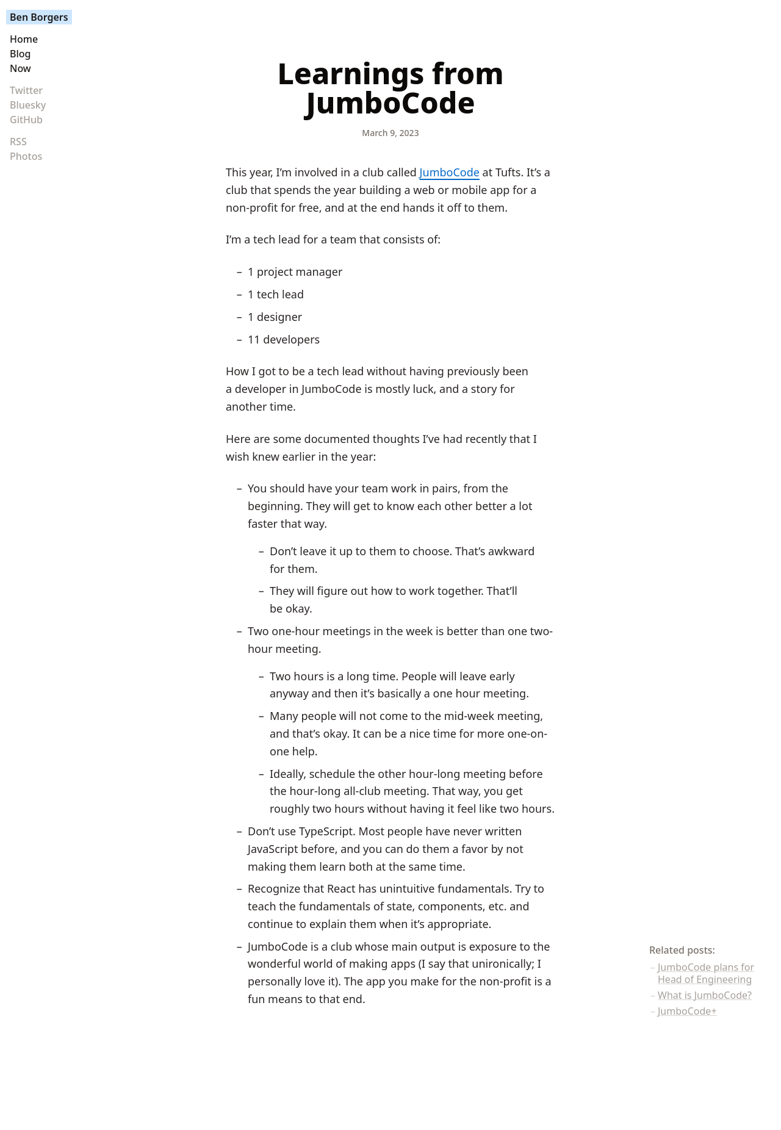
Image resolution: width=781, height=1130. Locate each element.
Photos (26, 156)
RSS (18, 141)
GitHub (26, 119)
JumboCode (450, 172)
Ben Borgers (39, 17)
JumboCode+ (687, 1011)
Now (20, 68)
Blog (20, 53)
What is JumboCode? (705, 995)
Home (24, 39)
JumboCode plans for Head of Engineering (706, 973)
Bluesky (28, 105)
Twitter (26, 90)
